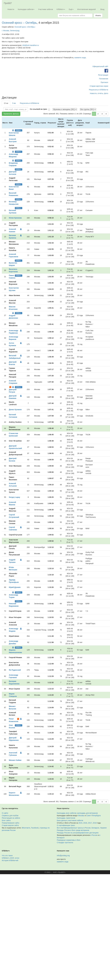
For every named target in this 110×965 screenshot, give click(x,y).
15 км (6, 103)
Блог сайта (6, 820)
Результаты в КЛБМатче (98, 90)
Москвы (81, 816)
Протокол (104, 82)
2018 (85, 823)
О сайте (5, 813)
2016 (95, 823)
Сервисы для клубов (10, 816)
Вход (102, 9)
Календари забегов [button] (26, 9)
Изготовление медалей (86, 9)
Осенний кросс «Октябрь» (24, 27)
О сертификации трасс (66, 825)
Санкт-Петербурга (93, 816)
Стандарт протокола (65, 843)
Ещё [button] (71, 9)
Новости (10, 9)
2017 (90, 823)
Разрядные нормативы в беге (68, 840)
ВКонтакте (26, 828)
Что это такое (7, 856)
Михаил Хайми (15, 760)
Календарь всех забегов (66, 813)
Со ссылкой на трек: (38, 109)
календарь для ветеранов (87, 813)
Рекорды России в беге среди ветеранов (73, 830)
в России (93, 835)
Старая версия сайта (10, 825)
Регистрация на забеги (11, 818)
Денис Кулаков (15, 410)
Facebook (35, 828)
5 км (14, 103)
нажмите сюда (80, 58)
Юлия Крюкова (15, 218)
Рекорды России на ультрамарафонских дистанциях (78, 833)
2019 (80, 823)
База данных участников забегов (70, 820)
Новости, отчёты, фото (99, 93)
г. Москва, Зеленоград (10, 31)
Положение (103, 79)
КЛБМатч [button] (61, 9)
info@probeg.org (63, 856)
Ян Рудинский (15, 670)
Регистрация (103, 75)
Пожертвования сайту (10, 823)
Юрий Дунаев (15, 587)
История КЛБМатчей (10, 860)
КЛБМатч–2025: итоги (10, 858)
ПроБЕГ (8, 3)
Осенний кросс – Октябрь (19, 22)
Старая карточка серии (99, 86)
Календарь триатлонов (66, 818)
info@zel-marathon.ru (30, 45)
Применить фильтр (11, 114)
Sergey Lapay (14, 497)
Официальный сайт (100, 66)
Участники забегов (45, 9)
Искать (98, 15)
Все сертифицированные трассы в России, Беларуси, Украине (82, 828)
